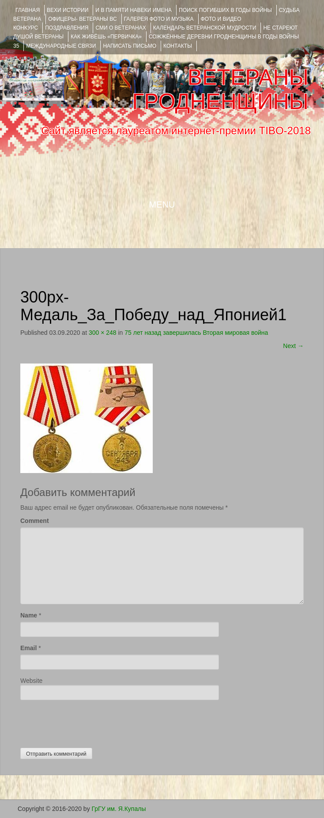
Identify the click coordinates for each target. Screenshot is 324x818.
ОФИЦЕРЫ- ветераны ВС (82, 19)
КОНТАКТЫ (177, 46)
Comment (34, 520)
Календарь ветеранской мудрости (204, 28)
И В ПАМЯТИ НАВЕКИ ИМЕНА (133, 10)
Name (28, 615)
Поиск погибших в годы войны (225, 10)
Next (293, 345)
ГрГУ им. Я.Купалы (119, 808)
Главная (27, 10)
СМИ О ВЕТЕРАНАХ (120, 28)
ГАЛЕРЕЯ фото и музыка (159, 19)
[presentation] (87, 721)
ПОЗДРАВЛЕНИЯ (66, 28)
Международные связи (61, 46)
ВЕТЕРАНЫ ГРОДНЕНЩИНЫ (220, 89)
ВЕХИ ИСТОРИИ (67, 10)
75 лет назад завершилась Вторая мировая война (196, 332)
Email (28, 647)
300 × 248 (103, 332)
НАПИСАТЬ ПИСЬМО (129, 46)
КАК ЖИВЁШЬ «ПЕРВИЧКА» (106, 37)
